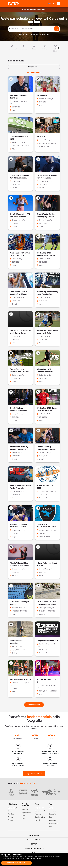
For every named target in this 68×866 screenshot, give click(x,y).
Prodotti (10, 820)
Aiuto (34, 852)
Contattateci (53, 814)
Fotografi (25, 809)
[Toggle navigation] (58, 3)
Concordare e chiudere (16, 863)
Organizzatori (26, 812)
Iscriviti (37, 820)
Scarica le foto (40, 817)
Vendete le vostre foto (34, 848)
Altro (23, 819)
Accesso (38, 814)
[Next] (58, 48)
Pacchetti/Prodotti (34, 840)
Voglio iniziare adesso (34, 774)
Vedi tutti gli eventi (34, 72)
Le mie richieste (40, 811)
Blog (9, 811)
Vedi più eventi (34, 704)
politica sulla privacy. (34, 858)
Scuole (24, 816)
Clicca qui (45, 34)
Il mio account (39, 808)
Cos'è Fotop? (12, 808)
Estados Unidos (40, 9)
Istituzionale (34, 835)
